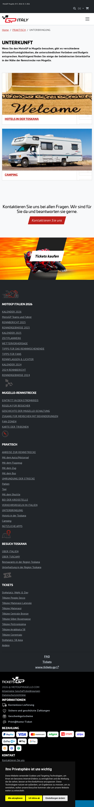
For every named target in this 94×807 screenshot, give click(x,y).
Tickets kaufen (47, 256)
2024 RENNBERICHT (14, 369)
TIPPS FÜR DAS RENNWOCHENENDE (23, 348)
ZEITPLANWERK (11, 338)
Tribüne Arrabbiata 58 (13, 629)
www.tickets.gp (47, 667)
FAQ (47, 656)
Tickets (47, 662)
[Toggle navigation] (87, 19)
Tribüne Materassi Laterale (17, 603)
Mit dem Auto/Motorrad (15, 457)
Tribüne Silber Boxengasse (16, 618)
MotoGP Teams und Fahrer (17, 317)
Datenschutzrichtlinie (14, 695)
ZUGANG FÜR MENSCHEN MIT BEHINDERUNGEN (30, 416)
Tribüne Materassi (11, 608)
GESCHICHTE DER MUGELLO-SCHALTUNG (26, 410)
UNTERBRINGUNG (12, 510)
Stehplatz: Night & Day (15, 592)
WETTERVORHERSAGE (15, 343)
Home (5, 30)
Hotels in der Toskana (22, 119)
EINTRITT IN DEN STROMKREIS (20, 400)
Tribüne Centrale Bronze (15, 613)
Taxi (4, 489)
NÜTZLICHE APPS (12, 526)
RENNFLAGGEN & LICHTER (18, 359)
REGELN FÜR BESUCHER (16, 405)
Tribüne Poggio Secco (13, 597)
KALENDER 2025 (11, 332)
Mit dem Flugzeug (12, 462)
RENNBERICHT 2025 (14, 322)
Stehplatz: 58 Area (12, 640)
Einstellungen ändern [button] (55, 798)
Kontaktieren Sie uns (47, 220)
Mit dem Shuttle (11, 494)
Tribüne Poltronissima (14, 624)
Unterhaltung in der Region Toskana (21, 567)
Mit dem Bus (9, 473)
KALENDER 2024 (11, 364)
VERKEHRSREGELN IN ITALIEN (19, 505)
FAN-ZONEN (9, 421)
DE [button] (80, 8)
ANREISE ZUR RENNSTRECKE (19, 452)
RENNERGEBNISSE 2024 (16, 375)
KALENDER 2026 (11, 311)
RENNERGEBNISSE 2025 (16, 327)
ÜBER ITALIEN (10, 551)
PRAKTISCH (19, 30)
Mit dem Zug (9, 468)
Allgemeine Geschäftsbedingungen (21, 691)
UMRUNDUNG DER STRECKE (18, 478)
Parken (5, 483)
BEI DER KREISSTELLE (15, 499)
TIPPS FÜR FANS (11, 354)
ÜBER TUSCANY (11, 556)
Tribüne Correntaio (12, 634)
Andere (6, 645)
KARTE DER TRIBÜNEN (15, 426)
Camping (11, 175)
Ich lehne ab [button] (34, 798)
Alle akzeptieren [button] (15, 798)
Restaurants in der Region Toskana (21, 562)
